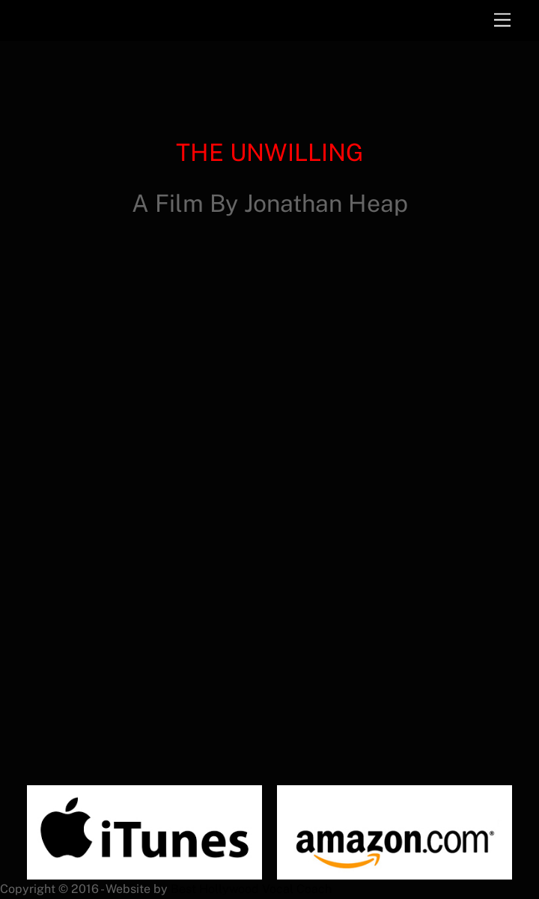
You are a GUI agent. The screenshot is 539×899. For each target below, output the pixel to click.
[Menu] (502, 20)
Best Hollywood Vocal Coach (251, 889)
